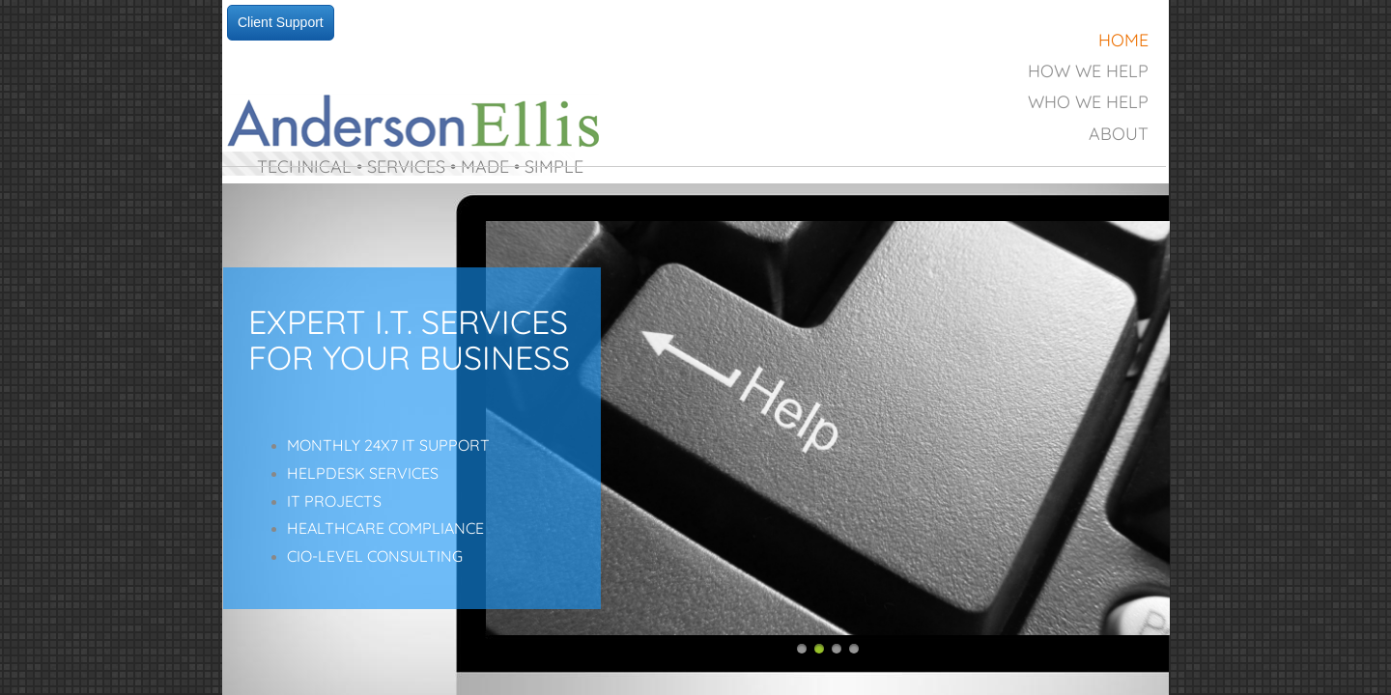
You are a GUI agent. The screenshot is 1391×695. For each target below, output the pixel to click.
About (1119, 134)
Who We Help (1088, 102)
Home (1123, 40)
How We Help (1088, 71)
